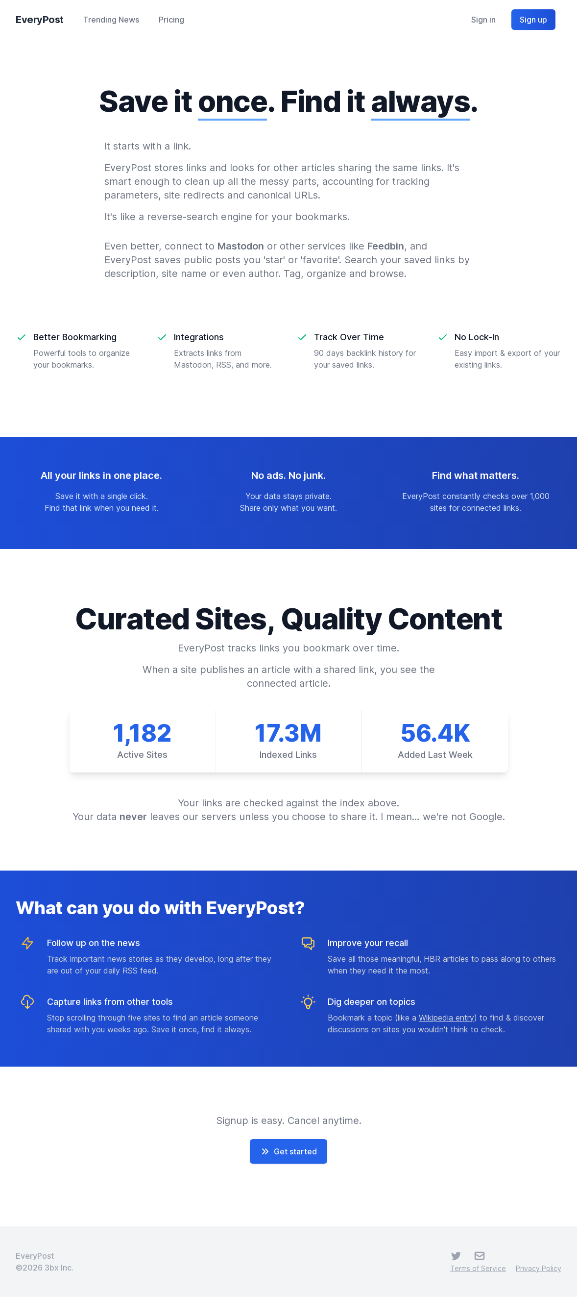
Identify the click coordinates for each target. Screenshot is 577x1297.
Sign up (533, 20)
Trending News (111, 20)
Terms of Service (478, 1268)
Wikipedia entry (446, 1018)
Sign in (483, 20)
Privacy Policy (538, 1268)
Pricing (171, 20)
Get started (288, 1151)
